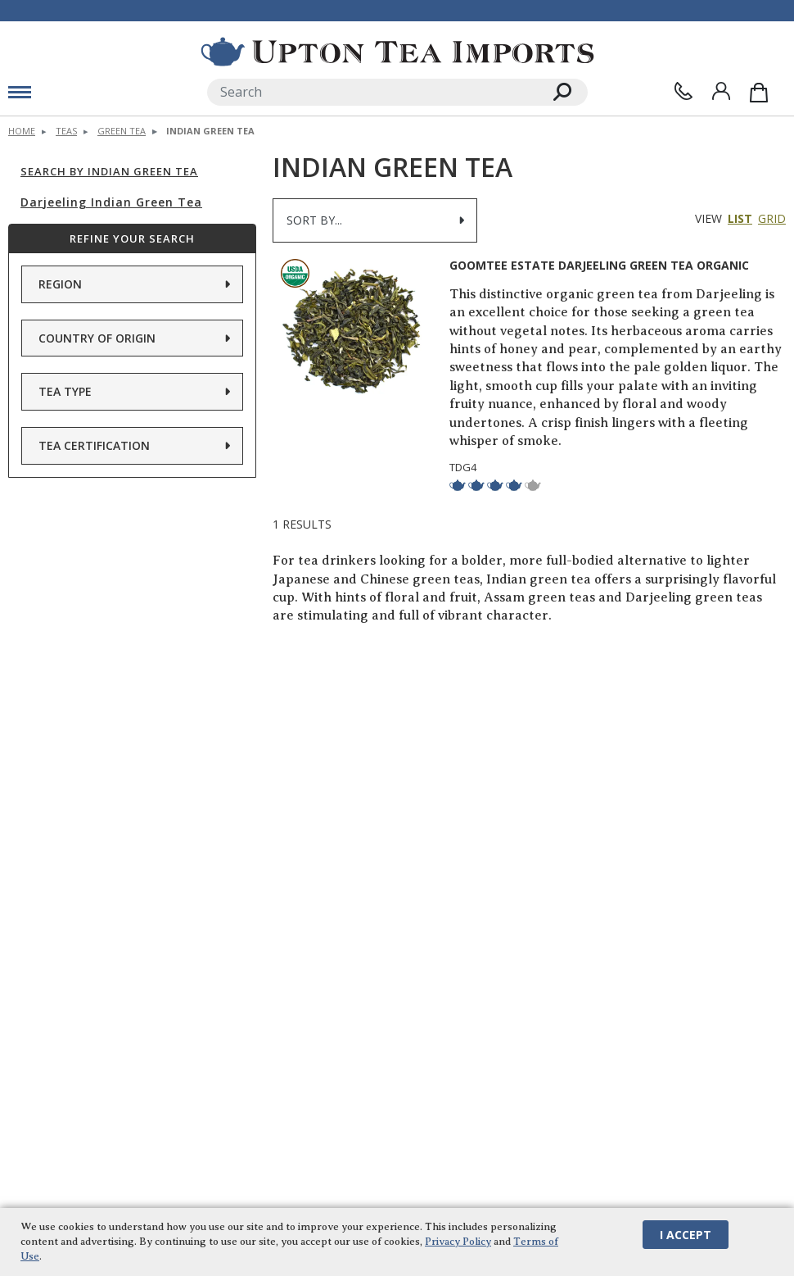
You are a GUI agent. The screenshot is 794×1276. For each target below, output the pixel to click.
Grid (772, 218)
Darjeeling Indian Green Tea (111, 201)
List (740, 218)
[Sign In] (721, 91)
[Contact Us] (683, 91)
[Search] (372, 92)
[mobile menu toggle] (19, 91)
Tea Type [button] (65, 391)
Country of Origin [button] (97, 337)
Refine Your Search (132, 237)
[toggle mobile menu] (99, 91)
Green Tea (121, 131)
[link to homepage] (397, 51)
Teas (66, 131)
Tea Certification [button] (94, 444)
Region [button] (60, 284)
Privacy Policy (458, 1240)
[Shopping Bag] (759, 92)
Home (21, 131)
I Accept (685, 1234)
